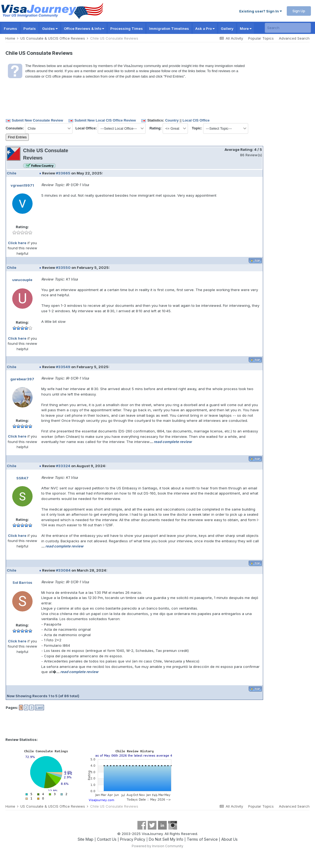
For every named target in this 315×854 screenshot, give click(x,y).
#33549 (63, 367)
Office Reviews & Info (84, 28)
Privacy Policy (132, 839)
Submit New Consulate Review (37, 120)
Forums (10, 28)
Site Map (85, 839)
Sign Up (298, 11)
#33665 (63, 173)
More (245, 28)
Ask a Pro (205, 28)
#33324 (63, 466)
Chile (11, 173)
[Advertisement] (286, 161)
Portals (29, 28)
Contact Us (106, 839)
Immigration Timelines (169, 28)
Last (39, 707)
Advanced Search (294, 38)
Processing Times (126, 28)
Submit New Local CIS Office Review (105, 120)
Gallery (227, 28)
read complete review (173, 441)
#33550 (63, 267)
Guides (50, 28)
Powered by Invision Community (157, 846)
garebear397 (22, 379)
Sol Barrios (22, 582)
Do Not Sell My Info (166, 839)
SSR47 (22, 478)
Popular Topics (261, 38)
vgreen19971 (22, 185)
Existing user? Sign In (260, 11)
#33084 (63, 570)
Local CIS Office (196, 120)
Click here (17, 243)
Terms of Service (202, 839)
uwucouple (22, 280)
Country (172, 120)
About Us (229, 839)
